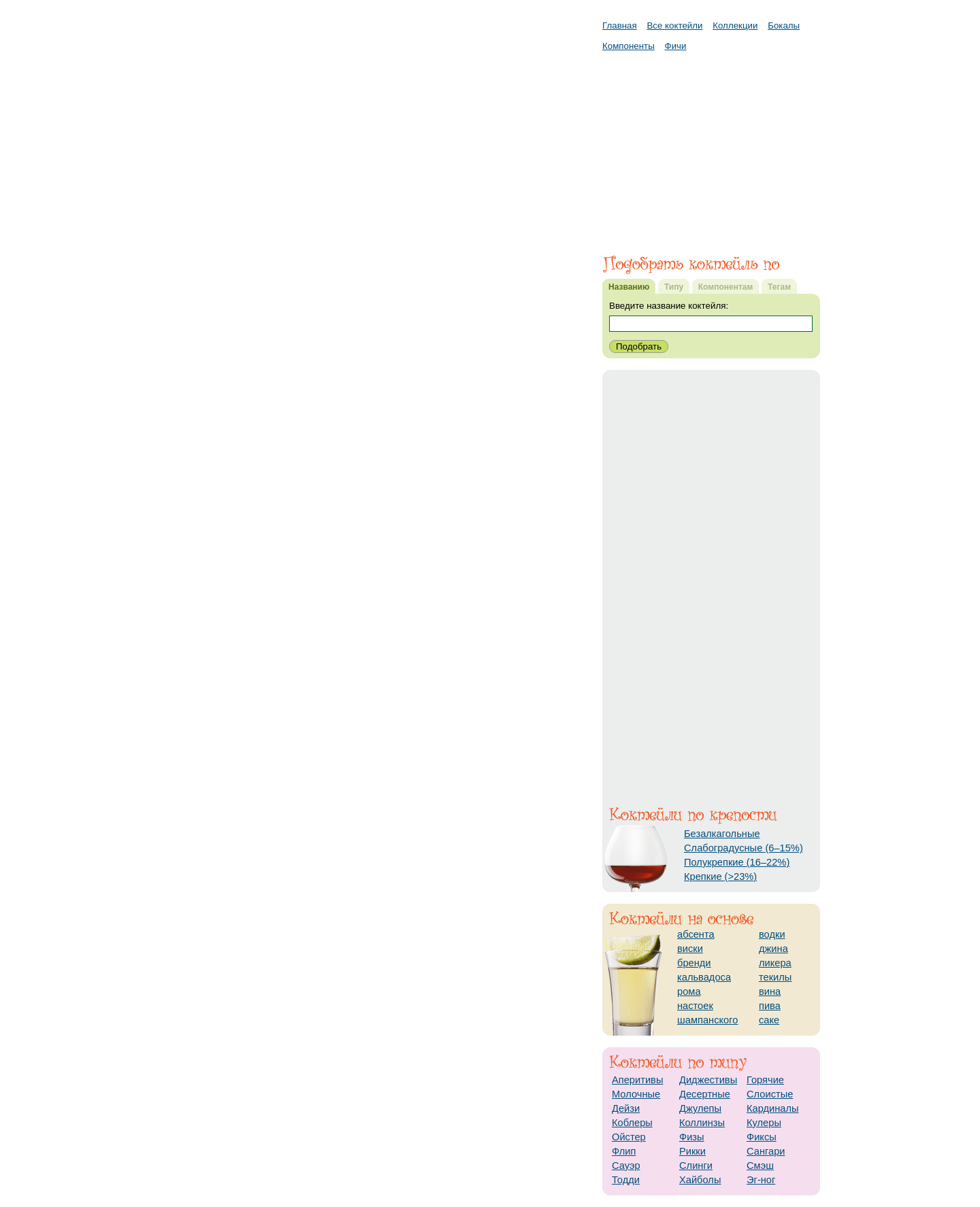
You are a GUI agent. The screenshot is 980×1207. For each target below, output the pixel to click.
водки (772, 934)
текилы (775, 977)
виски (690, 948)
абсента (696, 934)
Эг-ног (761, 1179)
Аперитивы (637, 1079)
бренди (694, 962)
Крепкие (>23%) (720, 876)
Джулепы (700, 1108)
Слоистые (770, 1094)
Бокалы (784, 25)
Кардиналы (773, 1108)
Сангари (766, 1151)
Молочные (636, 1094)
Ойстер (629, 1137)
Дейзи (626, 1108)
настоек (695, 1005)
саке (769, 1020)
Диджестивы (708, 1079)
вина (770, 991)
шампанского (707, 1020)
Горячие (765, 1079)
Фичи (676, 46)
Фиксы (762, 1137)
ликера (775, 962)
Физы (691, 1137)
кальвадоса (704, 977)
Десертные (704, 1094)
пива (770, 1005)
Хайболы (700, 1179)
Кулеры (764, 1122)
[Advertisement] (711, 146)
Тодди (626, 1179)
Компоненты (628, 46)
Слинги (696, 1165)
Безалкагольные (722, 833)
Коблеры (632, 1122)
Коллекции (735, 25)
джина (773, 948)
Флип (624, 1151)
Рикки (692, 1151)
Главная (619, 25)
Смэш (760, 1165)
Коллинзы (702, 1122)
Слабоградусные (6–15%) (743, 848)
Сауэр (626, 1165)
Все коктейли (674, 25)
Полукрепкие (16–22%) (736, 862)
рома (689, 991)
